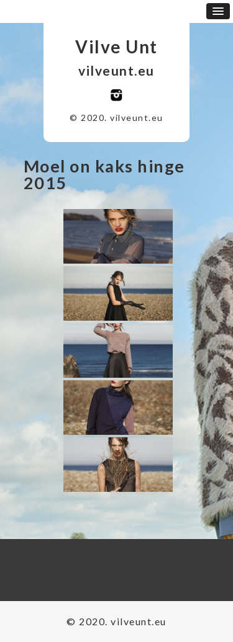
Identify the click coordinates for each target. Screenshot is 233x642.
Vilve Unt (116, 46)
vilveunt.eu (116, 70)
